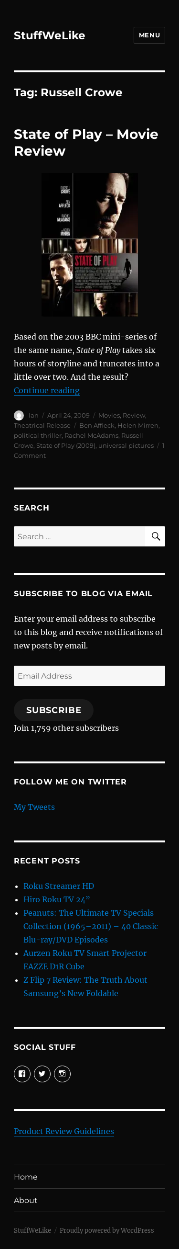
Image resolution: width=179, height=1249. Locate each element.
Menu (149, 35)
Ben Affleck (97, 425)
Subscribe (54, 710)
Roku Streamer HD (58, 886)
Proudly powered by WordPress (107, 1230)
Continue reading (47, 390)
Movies (109, 415)
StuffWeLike (49, 35)
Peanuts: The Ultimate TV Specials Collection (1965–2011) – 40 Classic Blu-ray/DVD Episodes (90, 926)
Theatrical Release (42, 425)
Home (26, 1176)
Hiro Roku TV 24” (56, 899)
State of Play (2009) (65, 445)
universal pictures (126, 445)
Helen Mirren (137, 425)
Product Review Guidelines (64, 1131)
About (26, 1200)
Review (134, 415)
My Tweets (34, 807)
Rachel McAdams (91, 435)
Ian (34, 415)
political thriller (38, 435)
